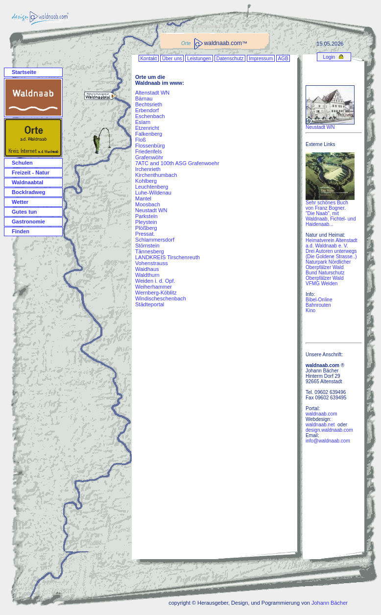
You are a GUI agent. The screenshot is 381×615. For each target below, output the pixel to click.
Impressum (260, 58)
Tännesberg (149, 251)
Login (328, 57)
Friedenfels (148, 151)
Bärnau (143, 98)
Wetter (20, 202)
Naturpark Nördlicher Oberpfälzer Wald (328, 264)
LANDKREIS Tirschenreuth (167, 257)
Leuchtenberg (151, 187)
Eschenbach (150, 116)
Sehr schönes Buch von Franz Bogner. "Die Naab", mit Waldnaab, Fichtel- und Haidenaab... (331, 211)
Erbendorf (147, 110)
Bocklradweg (28, 192)
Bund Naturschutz (325, 272)
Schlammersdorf (154, 240)
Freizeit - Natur (30, 172)
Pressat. (145, 234)
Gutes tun (24, 212)
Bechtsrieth (148, 104)
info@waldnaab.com (328, 440)
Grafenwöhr (149, 157)
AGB (283, 58)
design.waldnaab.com (329, 430)
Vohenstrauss (151, 263)
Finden (20, 231)
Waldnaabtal (27, 182)
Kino (310, 310)
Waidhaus (147, 269)
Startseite (24, 72)
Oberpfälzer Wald (324, 278)
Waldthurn (147, 275)
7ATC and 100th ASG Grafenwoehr (177, 163)
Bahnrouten (318, 305)
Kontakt (148, 58)
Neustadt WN (151, 210)
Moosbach (147, 204)
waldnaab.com (321, 414)
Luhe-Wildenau (153, 193)
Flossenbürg (150, 145)
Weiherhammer (153, 287)
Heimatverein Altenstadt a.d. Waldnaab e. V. (331, 243)
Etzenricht (147, 128)
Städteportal (149, 304)
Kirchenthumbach (156, 175)
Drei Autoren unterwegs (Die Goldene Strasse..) (331, 253)
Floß (140, 140)
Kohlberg (146, 181)
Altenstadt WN (152, 93)
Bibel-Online (319, 299)
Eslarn (142, 122)
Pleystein (146, 222)
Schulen (22, 163)
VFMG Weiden (321, 283)
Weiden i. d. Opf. (155, 281)
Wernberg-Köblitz (156, 292)
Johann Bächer (329, 603)
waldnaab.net (320, 424)
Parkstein (146, 216)
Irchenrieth (148, 169)
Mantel (143, 198)
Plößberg (146, 228)
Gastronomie (28, 221)
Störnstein (147, 245)
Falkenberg (148, 134)
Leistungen (199, 58)
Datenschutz (230, 58)
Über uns (172, 58)
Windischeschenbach (160, 298)
